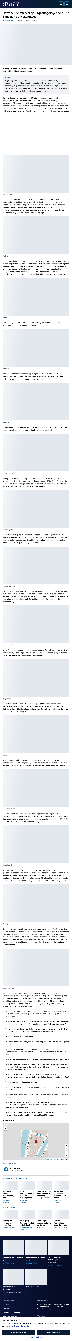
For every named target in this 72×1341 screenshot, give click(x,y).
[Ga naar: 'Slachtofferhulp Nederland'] (13, 1281)
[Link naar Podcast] (19, 1304)
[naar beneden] (66, 1155)
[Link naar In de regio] (19, 1308)
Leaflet (48, 1159)
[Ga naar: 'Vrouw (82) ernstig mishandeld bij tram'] (10, 1192)
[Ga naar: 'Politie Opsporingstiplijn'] (13, 1252)
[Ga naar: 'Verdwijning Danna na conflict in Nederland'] (27, 1220)
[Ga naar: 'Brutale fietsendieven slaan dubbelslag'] (61, 1220)
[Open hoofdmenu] (66, 3)
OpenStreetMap (57, 1159)
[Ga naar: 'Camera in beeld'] (36, 1280)
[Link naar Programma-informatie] (19, 1312)
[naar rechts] (66, 1152)
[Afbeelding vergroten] (67, 156)
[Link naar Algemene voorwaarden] (19, 1316)
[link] (19, 1169)
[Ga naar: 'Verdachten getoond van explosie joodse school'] (61, 1192)
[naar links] (66, 1149)
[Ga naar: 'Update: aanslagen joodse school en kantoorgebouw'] (27, 1192)
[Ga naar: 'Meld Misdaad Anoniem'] (36, 1252)
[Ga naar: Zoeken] (61, 3)
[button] (36, 1141)
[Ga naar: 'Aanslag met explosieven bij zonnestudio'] (10, 1220)
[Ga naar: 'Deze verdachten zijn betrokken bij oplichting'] (44, 1192)
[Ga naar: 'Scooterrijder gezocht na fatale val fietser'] (44, 1220)
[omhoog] (66, 1145)
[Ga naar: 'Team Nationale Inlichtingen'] (58, 1253)
